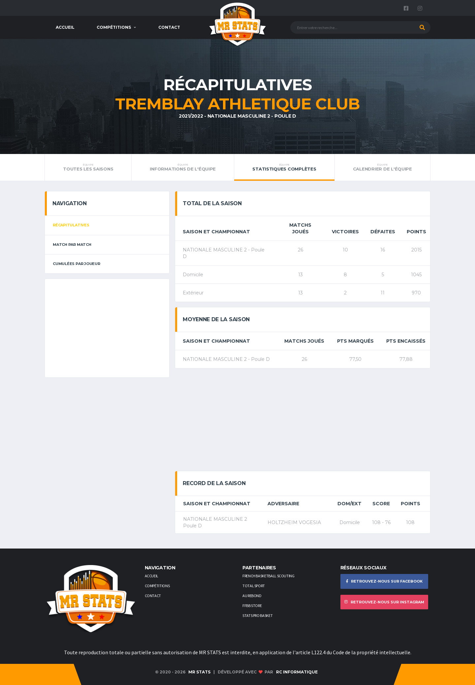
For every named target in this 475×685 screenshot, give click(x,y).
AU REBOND (252, 595)
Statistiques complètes (284, 167)
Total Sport (253, 585)
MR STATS (199, 671)
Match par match (72, 244)
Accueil (65, 27)
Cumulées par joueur (76, 263)
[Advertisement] (107, 328)
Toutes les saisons (88, 167)
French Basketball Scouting (268, 575)
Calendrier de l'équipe (382, 167)
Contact (169, 27)
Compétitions (114, 27)
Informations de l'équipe (182, 167)
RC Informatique (297, 671)
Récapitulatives (71, 225)
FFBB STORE (252, 605)
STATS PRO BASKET (257, 615)
